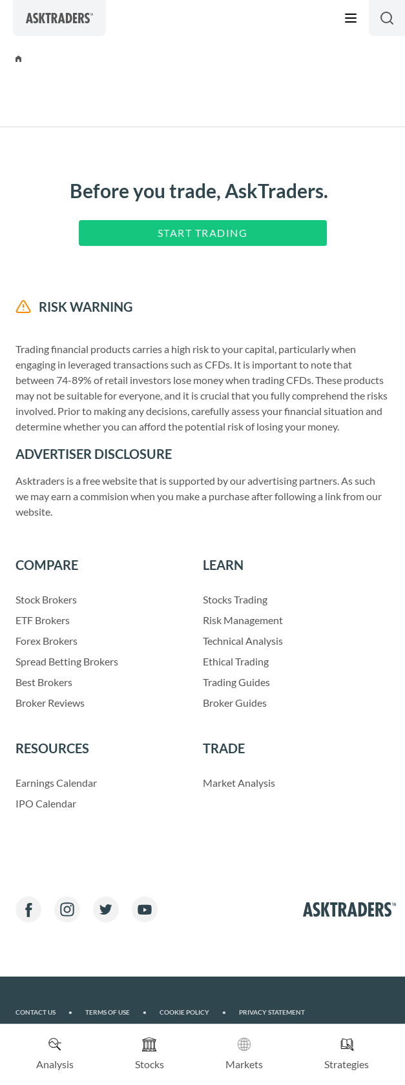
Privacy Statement (272, 1012)
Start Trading (203, 233)
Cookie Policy (193, 1012)
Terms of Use (116, 1012)
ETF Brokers (43, 620)
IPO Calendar (46, 803)
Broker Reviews (50, 702)
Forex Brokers (47, 640)
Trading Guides (236, 682)
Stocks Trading (235, 599)
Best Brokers (44, 682)
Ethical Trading (236, 661)
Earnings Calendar (56, 782)
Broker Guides (235, 702)
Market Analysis (239, 782)
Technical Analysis (243, 640)
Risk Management (243, 620)
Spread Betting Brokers (67, 661)
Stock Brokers (46, 599)
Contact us (44, 1012)
